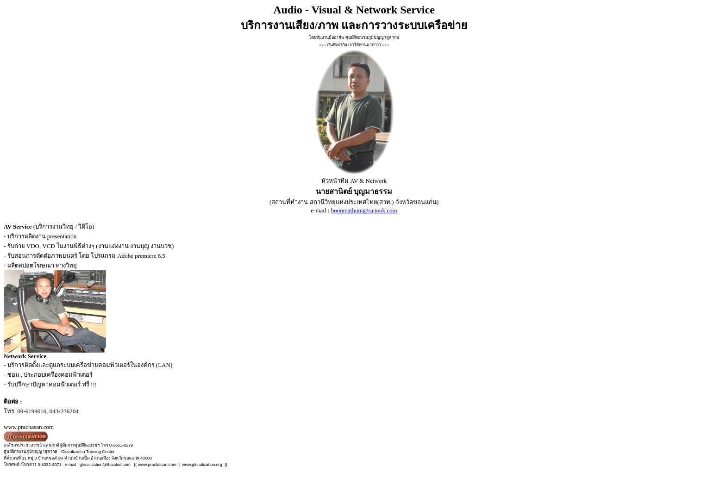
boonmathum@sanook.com (364, 210)
